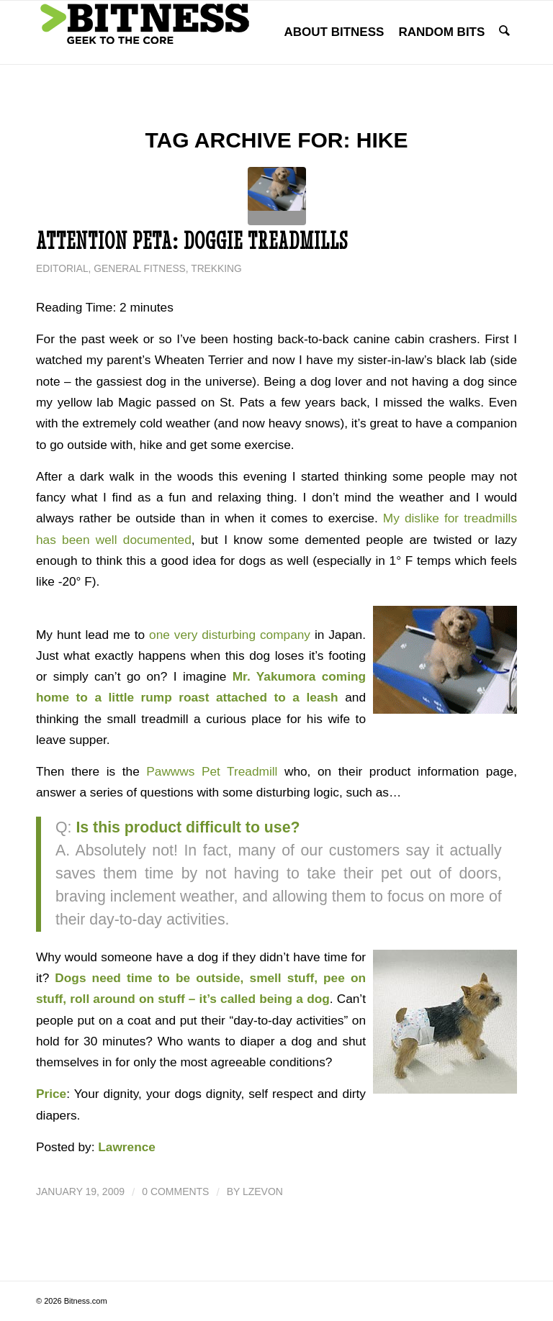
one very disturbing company (229, 634)
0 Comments (175, 1191)
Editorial (62, 268)
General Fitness (140, 268)
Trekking (216, 268)
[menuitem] (335, 32)
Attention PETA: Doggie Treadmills (192, 241)
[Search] (505, 32)
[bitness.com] (144, 32)
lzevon (263, 1191)
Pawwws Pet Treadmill (211, 771)
